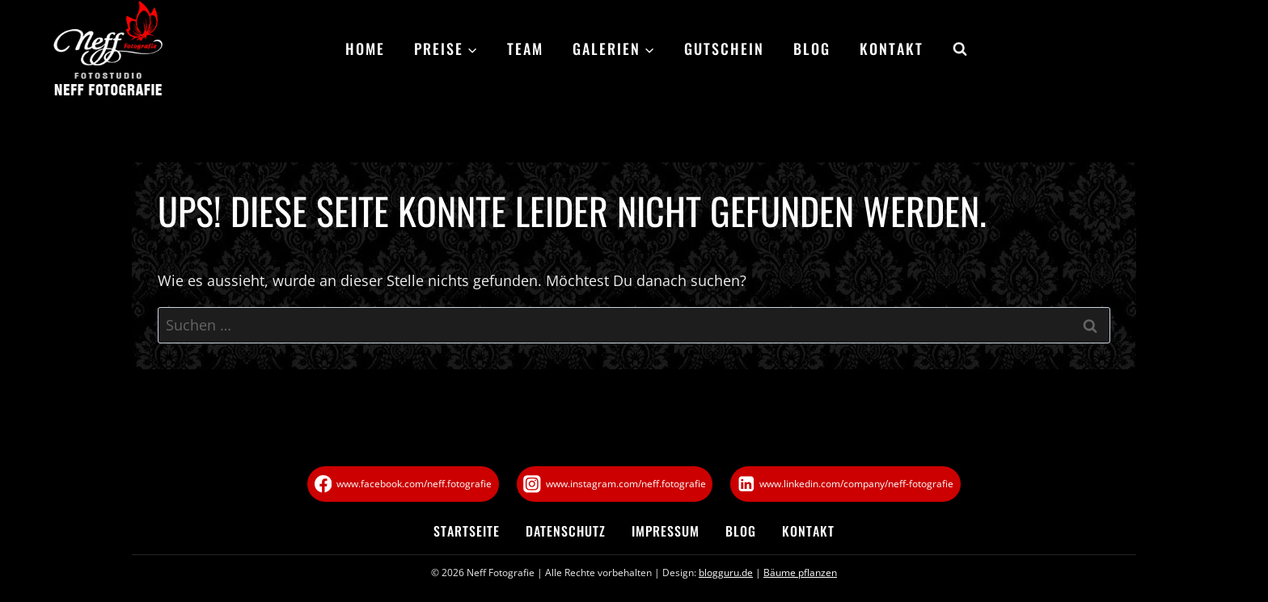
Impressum (666, 531)
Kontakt (892, 48)
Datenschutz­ (566, 531)
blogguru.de (726, 572)
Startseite (466, 531)
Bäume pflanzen (800, 572)
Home (365, 48)
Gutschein (724, 48)
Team (525, 48)
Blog (812, 48)
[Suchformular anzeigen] (952, 49)
